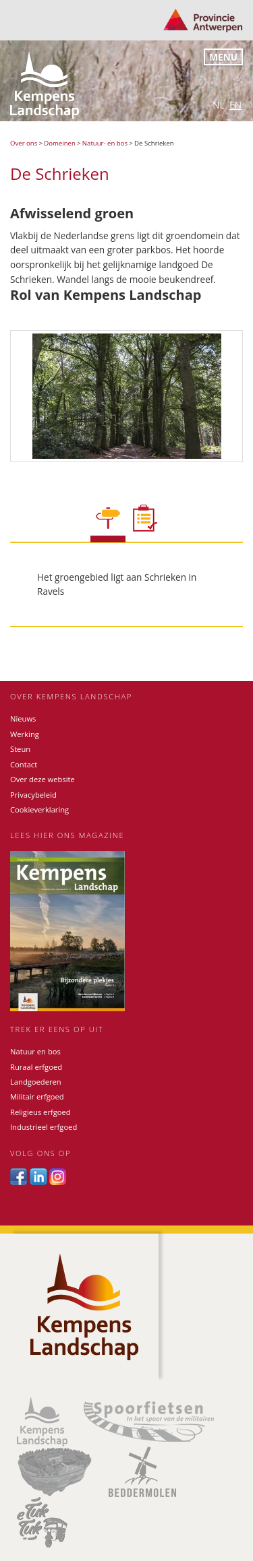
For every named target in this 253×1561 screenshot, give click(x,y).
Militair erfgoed (37, 1096)
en (235, 104)
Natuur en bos (35, 1051)
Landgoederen (35, 1082)
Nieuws (23, 718)
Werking (24, 734)
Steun (20, 749)
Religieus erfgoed (40, 1112)
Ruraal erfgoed (36, 1067)
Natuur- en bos (105, 143)
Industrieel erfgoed (43, 1127)
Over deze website (42, 779)
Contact (23, 764)
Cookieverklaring (39, 809)
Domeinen (60, 143)
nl (218, 104)
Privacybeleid (33, 795)
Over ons (23, 143)
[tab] (107, 524)
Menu (223, 57)
